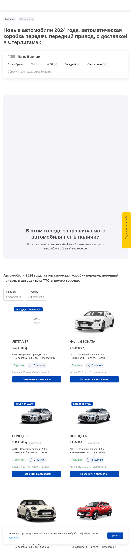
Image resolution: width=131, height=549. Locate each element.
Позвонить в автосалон (37, 256)
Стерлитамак (95, 64)
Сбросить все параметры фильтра (29, 71)
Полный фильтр (29, 56)
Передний (70, 64)
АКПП (49, 64)
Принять (115, 535)
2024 (32, 64)
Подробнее (14, 537)
